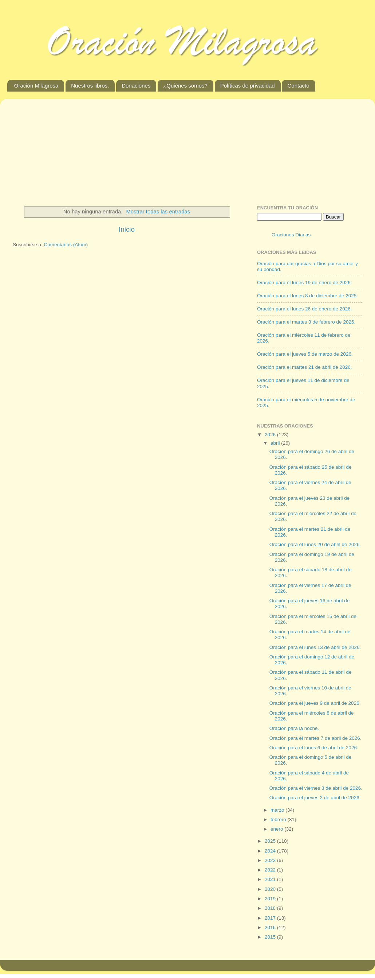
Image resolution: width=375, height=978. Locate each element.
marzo (278, 810)
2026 (271, 434)
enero (277, 829)
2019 (271, 898)
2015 (271, 937)
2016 (271, 927)
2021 (271, 879)
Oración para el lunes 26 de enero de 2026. (304, 309)
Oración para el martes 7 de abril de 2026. (315, 738)
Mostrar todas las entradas (158, 211)
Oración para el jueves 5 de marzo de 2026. (305, 354)
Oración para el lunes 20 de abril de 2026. (315, 544)
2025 (271, 841)
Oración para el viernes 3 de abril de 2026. (315, 788)
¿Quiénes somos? (185, 85)
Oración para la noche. (294, 728)
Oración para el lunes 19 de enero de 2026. (304, 282)
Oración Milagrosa (36, 85)
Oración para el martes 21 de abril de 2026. (304, 367)
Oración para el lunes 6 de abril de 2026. (313, 747)
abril (276, 443)
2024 (271, 851)
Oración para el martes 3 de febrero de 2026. (306, 322)
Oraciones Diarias (291, 234)
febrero (279, 819)
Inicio (127, 229)
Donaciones (136, 85)
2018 (271, 908)
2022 (271, 870)
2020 (271, 889)
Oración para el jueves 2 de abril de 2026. (315, 797)
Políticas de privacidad (247, 85)
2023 (271, 860)
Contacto (298, 85)
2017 (271, 918)
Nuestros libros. (90, 85)
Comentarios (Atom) (66, 244)
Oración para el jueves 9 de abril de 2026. (315, 703)
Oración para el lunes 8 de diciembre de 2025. (307, 295)
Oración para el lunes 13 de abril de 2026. (315, 647)
